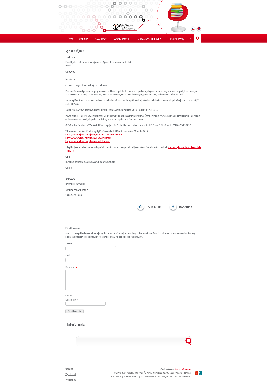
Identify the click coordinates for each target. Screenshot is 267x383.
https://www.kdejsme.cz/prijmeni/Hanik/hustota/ (87, 141)
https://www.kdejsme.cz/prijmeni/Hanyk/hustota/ (88, 138)
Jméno (68, 243)
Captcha (69, 295)
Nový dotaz (101, 39)
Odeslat (69, 369)
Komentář (71, 267)
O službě (83, 39)
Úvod (70, 39)
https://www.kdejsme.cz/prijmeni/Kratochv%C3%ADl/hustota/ (93, 134)
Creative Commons (183, 369)
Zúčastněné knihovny (149, 39)
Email (67, 255)
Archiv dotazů (121, 39)
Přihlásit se (71, 377)
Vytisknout (71, 373)
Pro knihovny (177, 39)
